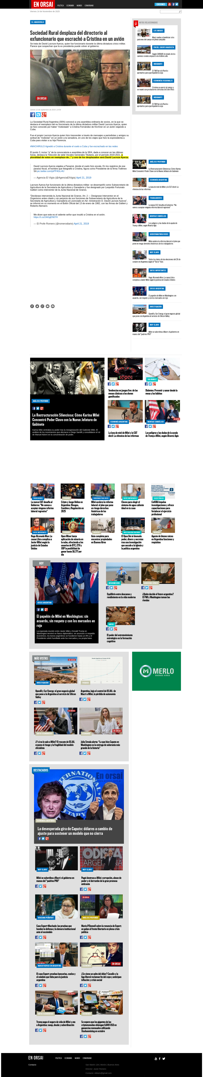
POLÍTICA (60, 5)
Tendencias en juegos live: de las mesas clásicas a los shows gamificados (123, 393)
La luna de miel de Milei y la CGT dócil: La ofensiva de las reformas (155, 188)
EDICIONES (161, 4)
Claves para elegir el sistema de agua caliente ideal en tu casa (132, 505)
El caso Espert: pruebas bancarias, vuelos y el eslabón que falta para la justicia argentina (55, 977)
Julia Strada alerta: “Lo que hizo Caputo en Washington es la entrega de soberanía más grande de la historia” (100, 745)
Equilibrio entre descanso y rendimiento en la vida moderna (121, 595)
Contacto (32, 1065)
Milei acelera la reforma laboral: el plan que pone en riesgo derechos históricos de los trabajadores (156, 242)
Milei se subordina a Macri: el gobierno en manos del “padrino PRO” (156, 333)
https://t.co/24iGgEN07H (46, 217)
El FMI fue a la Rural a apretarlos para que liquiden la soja (152, 71)
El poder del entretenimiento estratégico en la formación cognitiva (120, 638)
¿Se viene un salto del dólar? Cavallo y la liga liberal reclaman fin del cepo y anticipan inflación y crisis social (101, 977)
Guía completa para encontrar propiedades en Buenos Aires (101, 539)
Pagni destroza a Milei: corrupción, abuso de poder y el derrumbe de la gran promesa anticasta (101, 881)
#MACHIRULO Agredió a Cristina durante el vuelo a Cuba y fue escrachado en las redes (74, 146)
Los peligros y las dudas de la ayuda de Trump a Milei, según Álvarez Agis (155, 224)
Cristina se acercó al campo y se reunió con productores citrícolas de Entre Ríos (155, 88)
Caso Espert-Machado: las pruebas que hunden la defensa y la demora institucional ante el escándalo (56, 929)
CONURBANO (89, 5)
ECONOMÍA (70, 5)
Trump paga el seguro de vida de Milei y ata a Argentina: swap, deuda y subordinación (55, 1023)
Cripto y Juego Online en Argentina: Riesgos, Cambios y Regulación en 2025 (72, 506)
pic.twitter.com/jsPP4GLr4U (50, 171)
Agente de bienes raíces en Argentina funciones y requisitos (163, 539)
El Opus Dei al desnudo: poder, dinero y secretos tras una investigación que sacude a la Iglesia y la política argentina (132, 542)
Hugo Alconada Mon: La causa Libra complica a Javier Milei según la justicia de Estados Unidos (154, 278)
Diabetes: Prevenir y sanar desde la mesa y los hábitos (161, 392)
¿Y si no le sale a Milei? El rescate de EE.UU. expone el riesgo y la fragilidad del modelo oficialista (55, 745)
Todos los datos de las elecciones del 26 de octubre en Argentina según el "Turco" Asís (156, 260)
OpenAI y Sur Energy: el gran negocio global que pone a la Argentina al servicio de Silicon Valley (156, 314)
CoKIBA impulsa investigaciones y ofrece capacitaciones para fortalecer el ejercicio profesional (163, 508)
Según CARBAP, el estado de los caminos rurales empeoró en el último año (156, 55)
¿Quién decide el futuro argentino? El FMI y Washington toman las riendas (158, 597)
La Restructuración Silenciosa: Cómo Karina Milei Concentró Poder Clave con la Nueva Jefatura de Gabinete (157, 169)
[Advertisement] (17, 60)
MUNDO (79, 5)
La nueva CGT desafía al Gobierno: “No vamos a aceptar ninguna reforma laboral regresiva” (155, 206)
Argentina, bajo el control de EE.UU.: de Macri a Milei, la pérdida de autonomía (98, 692)
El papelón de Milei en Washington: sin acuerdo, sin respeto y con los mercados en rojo (154, 296)
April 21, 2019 (83, 177)
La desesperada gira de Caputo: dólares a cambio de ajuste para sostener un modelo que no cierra (75, 831)
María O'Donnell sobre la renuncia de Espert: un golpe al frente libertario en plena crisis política (101, 929)
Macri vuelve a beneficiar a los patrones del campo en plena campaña (155, 38)
